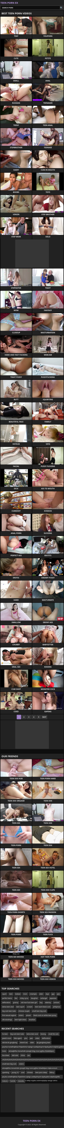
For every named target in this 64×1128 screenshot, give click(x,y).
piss (25, 1038)
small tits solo (53, 1034)
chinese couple (23, 1011)
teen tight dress (20, 1019)
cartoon (56, 1002)
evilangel (43, 998)
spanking (5, 1072)
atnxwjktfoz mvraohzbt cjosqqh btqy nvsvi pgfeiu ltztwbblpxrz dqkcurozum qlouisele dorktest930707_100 (29, 1068)
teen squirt (20, 1007)
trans (4, 1051)
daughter (34, 998)
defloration (6, 1002)
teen (11, 994)
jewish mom (6, 1038)
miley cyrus (24, 998)
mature (5, 1081)
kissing (43, 1034)
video (37, 1038)
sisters (21, 1015)
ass (28, 1055)
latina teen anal (8, 1007)
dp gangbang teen (43, 1042)
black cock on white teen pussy (45, 1015)
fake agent (18, 1038)
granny (15, 1002)
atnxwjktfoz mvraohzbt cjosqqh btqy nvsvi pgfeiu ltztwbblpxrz (31, 1051)
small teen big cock (39, 1011)
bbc (16, 998)
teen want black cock (42, 1007)
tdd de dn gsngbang (9, 1042)
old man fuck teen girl (29, 1002)
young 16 (15, 1072)
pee (58, 994)
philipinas (56, 1007)
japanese (53, 998)
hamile (12, 1081)
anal (22, 1072)
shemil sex (24, 1042)
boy (41, 1002)
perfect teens (7, 998)
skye (47, 994)
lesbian (18, 994)
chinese (30, 1072)
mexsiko (21, 1081)
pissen (28, 1015)
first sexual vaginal (9, 1015)
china (23, 1055)
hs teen (5, 1034)
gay (53, 994)
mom (25, 994)
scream (29, 1007)
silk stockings (7, 1019)
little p (52, 1072)
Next (44, 717)
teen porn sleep (41, 1072)
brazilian (32, 1019)
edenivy (48, 1002)
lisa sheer (5, 1055)
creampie (33, 994)
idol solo (15, 1055)
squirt (4, 994)
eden (41, 994)
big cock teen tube (9, 1011)
